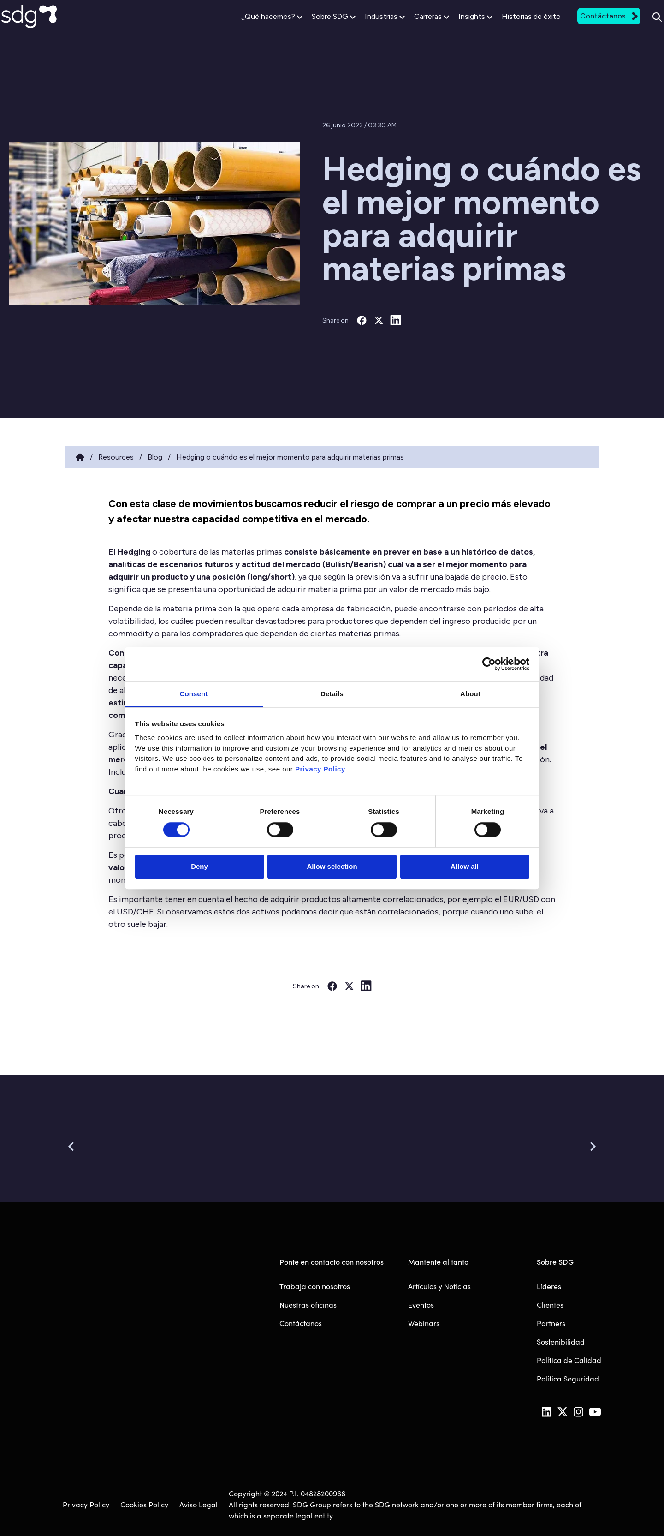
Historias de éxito (504, 28)
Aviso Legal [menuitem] (198, 1504)
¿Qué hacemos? (245, 28)
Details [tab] (332, 694)
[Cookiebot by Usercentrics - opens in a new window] (489, 664)
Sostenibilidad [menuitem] (561, 1341)
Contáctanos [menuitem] (300, 1323)
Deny (199, 867)
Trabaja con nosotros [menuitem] (314, 1286)
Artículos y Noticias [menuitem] (439, 1286)
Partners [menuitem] (551, 1323)
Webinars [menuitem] (423, 1323)
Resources (116, 457)
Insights (449, 28)
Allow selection (332, 867)
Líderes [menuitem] (549, 1286)
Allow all (465, 867)
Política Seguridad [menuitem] (568, 1378)
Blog (155, 457)
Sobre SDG (307, 28)
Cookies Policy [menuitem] (144, 1504)
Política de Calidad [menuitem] (569, 1360)
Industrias (358, 28)
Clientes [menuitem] (550, 1304)
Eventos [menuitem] (421, 1304)
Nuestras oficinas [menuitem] (308, 1304)
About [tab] (470, 694)
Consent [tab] (194, 694)
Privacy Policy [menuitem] (86, 1504)
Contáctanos (582, 28)
